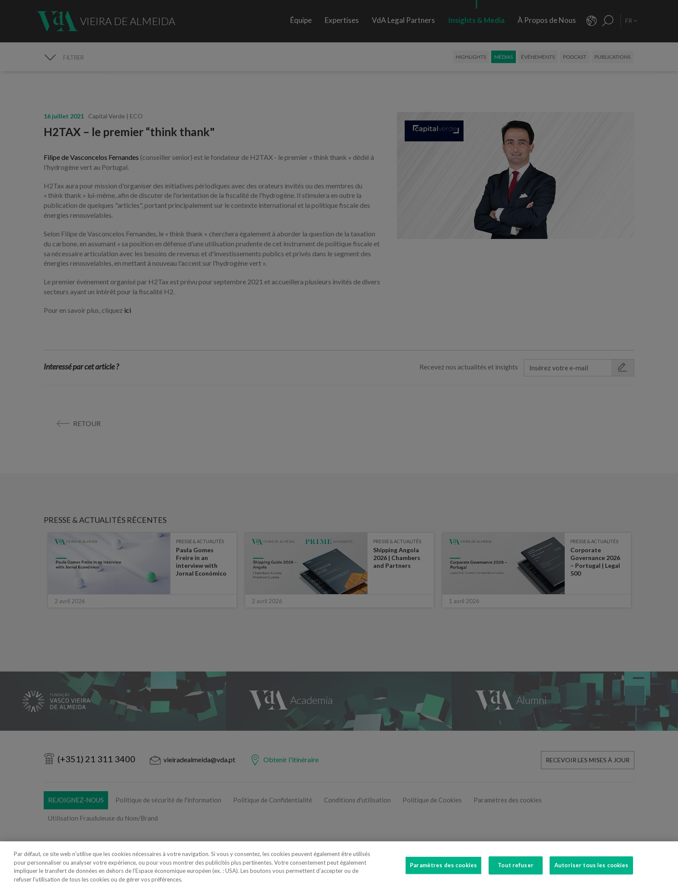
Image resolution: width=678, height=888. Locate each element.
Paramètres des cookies (443, 871)
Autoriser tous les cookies (591, 871)
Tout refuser (516, 871)
